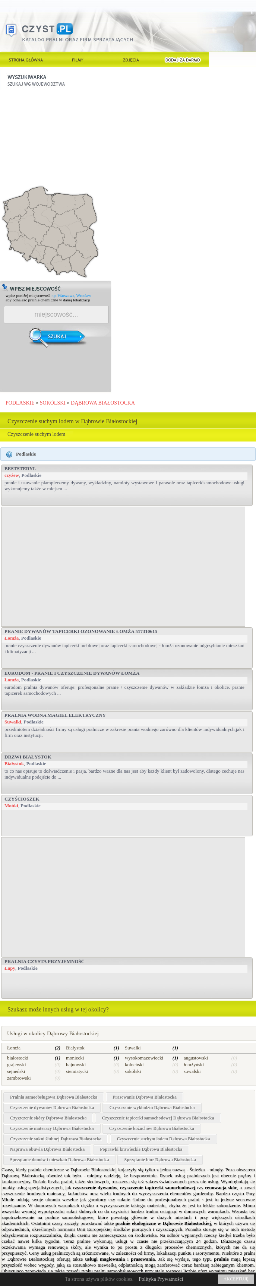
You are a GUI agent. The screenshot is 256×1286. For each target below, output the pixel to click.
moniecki (75, 1058)
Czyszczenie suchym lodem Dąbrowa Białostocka (163, 1138)
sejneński (16, 1071)
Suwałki (12, 722)
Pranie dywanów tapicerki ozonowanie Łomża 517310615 (80, 631)
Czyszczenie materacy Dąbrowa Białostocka (52, 1128)
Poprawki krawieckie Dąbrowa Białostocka (141, 1149)
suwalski (192, 1071)
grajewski (16, 1064)
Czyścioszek (21, 799)
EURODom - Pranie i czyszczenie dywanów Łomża (71, 673)
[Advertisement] (56, 136)
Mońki (11, 805)
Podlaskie (31, 475)
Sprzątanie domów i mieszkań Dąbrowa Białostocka (59, 1159)
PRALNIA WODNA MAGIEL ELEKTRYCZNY (55, 715)
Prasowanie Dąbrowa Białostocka (145, 1097)
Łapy (9, 968)
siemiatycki (77, 1071)
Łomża (11, 638)
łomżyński (194, 1064)
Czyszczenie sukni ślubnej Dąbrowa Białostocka (55, 1138)
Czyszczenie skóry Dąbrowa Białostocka (48, 1118)
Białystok (14, 763)
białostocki (17, 1058)
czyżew (11, 475)
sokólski (133, 1071)
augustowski (196, 1058)
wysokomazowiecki (144, 1058)
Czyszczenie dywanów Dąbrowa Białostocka (52, 1107)
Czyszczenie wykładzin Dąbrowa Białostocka (152, 1107)
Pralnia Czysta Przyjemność (44, 961)
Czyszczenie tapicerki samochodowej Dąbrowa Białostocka (158, 1118)
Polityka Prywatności (161, 1279)
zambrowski (19, 1078)
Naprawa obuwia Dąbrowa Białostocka (47, 1149)
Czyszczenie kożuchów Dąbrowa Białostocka (151, 1128)
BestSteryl (20, 468)
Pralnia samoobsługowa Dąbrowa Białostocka (53, 1097)
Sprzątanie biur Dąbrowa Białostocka (160, 1159)
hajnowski (76, 1064)
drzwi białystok (27, 757)
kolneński (134, 1064)
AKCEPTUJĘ (236, 1279)
